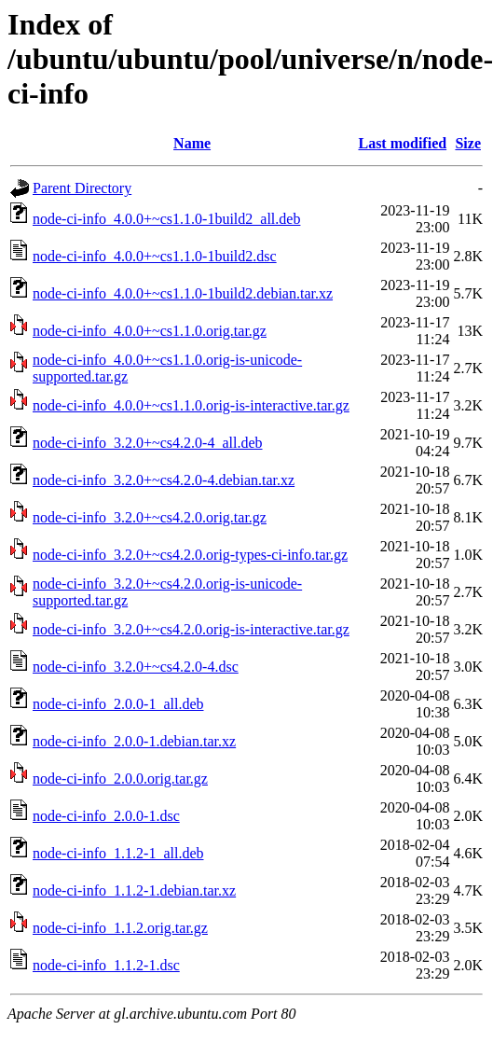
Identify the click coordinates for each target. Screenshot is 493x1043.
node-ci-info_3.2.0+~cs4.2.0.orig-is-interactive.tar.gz (191, 629)
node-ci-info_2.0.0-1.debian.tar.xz (134, 741)
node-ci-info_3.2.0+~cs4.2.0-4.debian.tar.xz (163, 480)
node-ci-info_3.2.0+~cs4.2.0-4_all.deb (148, 443)
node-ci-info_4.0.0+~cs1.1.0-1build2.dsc (155, 256)
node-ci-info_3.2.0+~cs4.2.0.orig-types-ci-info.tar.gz (190, 555)
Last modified (402, 143)
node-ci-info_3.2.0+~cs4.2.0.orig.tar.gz (150, 517)
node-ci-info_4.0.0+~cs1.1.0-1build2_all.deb (166, 219)
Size (468, 143)
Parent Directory (82, 188)
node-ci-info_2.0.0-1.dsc (106, 816)
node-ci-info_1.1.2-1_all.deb (118, 853)
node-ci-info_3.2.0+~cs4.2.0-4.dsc (136, 666)
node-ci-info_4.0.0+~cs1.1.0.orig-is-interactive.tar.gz (191, 405)
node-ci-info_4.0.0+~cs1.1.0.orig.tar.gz (150, 331)
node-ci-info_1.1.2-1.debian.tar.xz (134, 890)
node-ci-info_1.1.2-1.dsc (106, 965)
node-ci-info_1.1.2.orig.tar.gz (120, 928)
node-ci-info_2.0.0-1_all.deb (118, 704)
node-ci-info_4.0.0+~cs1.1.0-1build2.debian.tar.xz (183, 293)
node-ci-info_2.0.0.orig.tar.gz (120, 778)
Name (192, 143)
